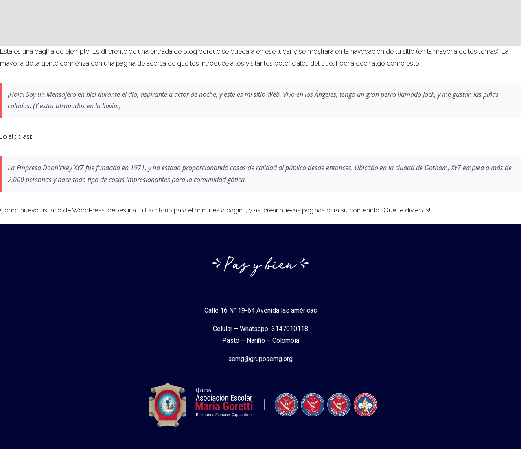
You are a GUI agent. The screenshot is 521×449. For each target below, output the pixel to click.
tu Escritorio (155, 210)
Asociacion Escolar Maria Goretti (167, 20)
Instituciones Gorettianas (273, 20)
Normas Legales (355, 20)
